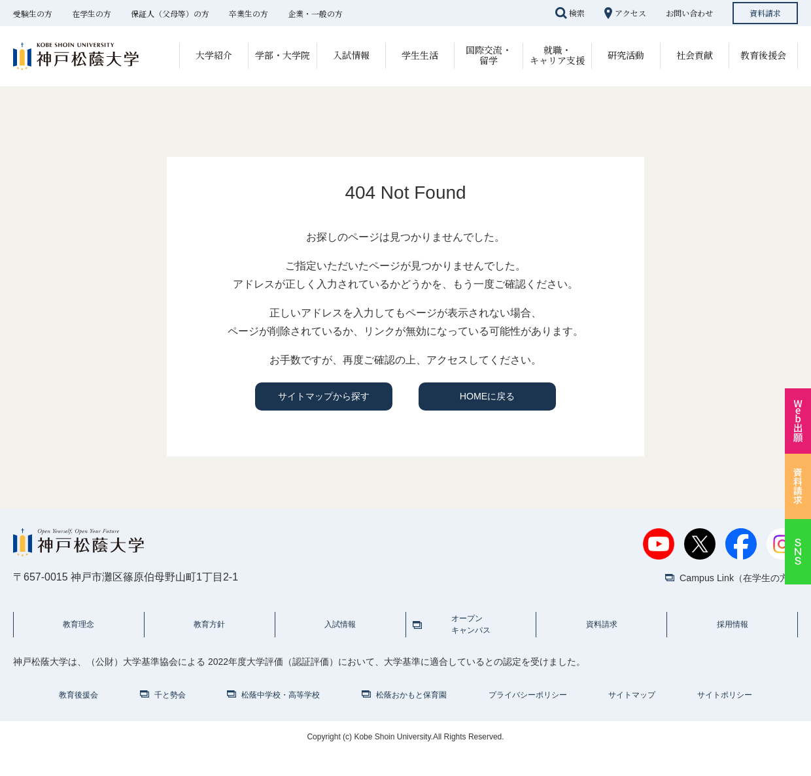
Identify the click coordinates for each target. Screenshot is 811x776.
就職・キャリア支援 (557, 55)
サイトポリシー (724, 717)
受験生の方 (32, 13)
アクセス (630, 12)
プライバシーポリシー (528, 717)
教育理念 (78, 638)
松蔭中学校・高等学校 (280, 717)
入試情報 (351, 54)
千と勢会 (170, 717)
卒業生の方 (248, 13)
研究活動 (626, 54)
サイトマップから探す (323, 397)
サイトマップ (631, 717)
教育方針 (209, 638)
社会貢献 (694, 54)
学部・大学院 (282, 54)
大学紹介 (214, 54)
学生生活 (420, 54)
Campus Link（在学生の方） (731, 583)
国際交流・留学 (488, 55)
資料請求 (765, 12)
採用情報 (732, 638)
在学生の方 (91, 13)
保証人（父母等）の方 (170, 13)
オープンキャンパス (471, 639)
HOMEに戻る (487, 397)
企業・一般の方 (315, 13)
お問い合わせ (689, 12)
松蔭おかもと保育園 (411, 717)
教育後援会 (763, 54)
